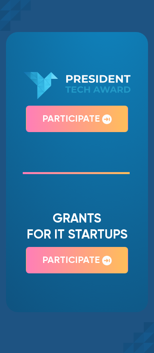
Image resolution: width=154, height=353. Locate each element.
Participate (77, 119)
